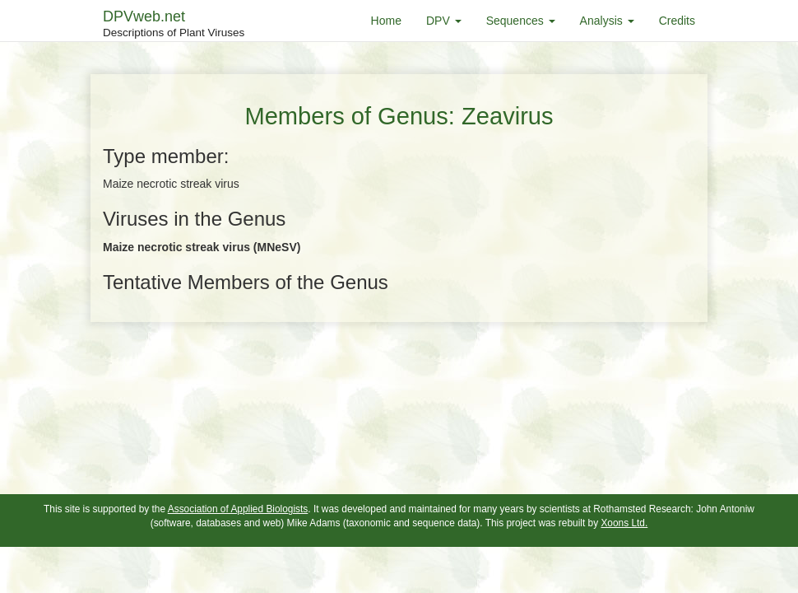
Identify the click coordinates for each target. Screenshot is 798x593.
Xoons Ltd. (624, 523)
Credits (677, 20)
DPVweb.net (173, 24)
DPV (444, 20)
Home (386, 20)
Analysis (607, 20)
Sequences (520, 20)
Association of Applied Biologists (238, 509)
